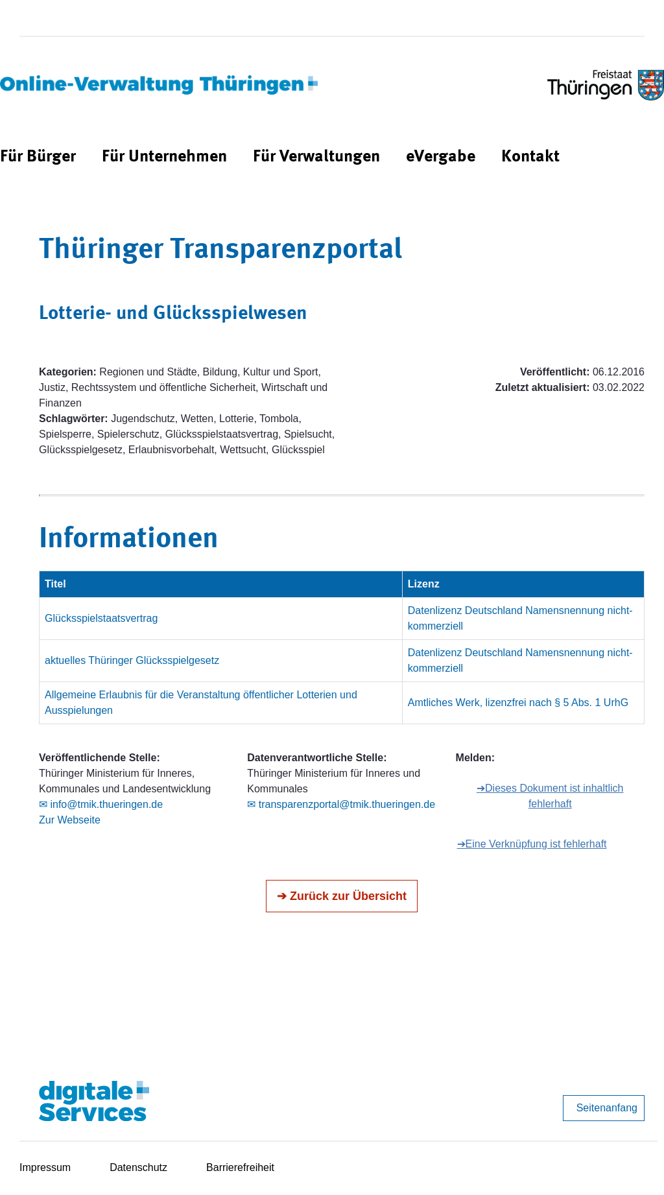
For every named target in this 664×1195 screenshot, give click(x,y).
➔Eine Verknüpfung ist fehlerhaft (532, 843)
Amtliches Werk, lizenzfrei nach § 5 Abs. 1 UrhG (518, 702)
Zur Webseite (70, 819)
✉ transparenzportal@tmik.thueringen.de (341, 804)
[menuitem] (38, 157)
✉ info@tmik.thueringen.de (101, 804)
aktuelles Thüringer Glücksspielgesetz (132, 660)
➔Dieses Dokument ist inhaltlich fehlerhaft (550, 796)
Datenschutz (138, 1167)
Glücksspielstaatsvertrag (101, 618)
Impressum (45, 1167)
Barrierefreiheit (240, 1167)
